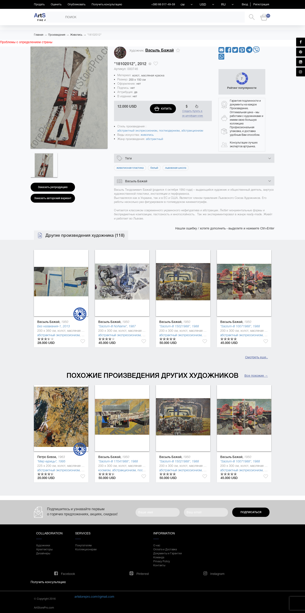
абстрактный (154, 139)
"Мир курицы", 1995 (51, 461)
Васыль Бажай (159, 50)
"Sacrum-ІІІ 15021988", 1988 (179, 326)
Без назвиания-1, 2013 (53, 326)
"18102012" (94, 34)
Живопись (76, 34)
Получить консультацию (107, 4)
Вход (245, 4)
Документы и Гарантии (167, 553)
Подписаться (250, 512)
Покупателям (83, 545)
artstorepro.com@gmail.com (94, 596)
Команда (158, 557)
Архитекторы (44, 549)
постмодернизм (169, 130)
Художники (43, 545)
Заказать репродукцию (53, 187)
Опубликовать (76, 4)
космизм (104, 470)
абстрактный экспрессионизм (137, 130)
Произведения (56, 34)
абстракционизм (192, 130)
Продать (39, 4)
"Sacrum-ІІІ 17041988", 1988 (118, 461)
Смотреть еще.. (256, 357)
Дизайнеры (43, 553)
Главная (38, 34)
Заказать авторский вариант (52, 198)
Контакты (159, 565)
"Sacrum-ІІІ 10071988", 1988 (240, 326)
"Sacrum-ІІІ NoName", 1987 (117, 326)
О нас (156, 545)
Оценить (56, 4)
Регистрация (261, 4)
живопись (147, 134)
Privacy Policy (161, 561)
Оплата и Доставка (165, 549)
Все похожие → (256, 375)
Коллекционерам (85, 549)
